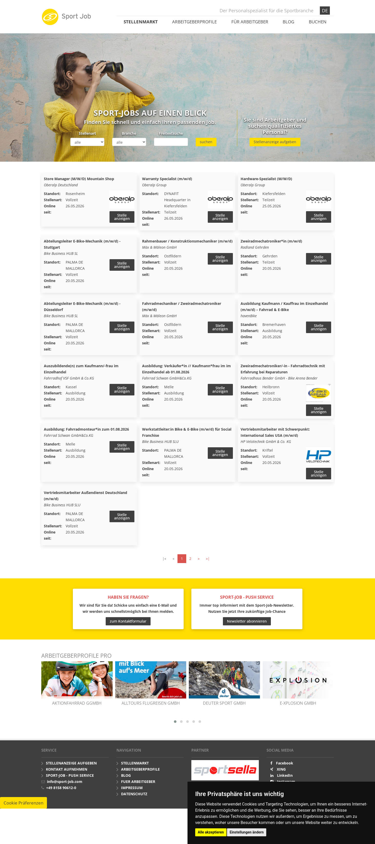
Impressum (132, 790)
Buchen (318, 22)
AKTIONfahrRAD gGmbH (77, 706)
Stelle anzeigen (122, 217)
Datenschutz (134, 796)
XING (281, 772)
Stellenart (87, 133)
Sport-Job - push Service (70, 778)
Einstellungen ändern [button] (247, 832)
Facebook (284, 766)
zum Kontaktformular (128, 624)
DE (325, 10)
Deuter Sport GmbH (224, 706)
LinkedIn (285, 778)
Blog (288, 22)
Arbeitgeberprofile (194, 22)
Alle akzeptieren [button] (211, 832)
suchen (206, 141)
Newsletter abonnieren (247, 624)
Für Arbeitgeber (249, 22)
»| (208, 561)
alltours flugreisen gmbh (151, 706)
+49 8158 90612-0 (61, 790)
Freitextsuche (171, 133)
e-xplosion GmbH (298, 706)
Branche (129, 133)
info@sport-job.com (64, 784)
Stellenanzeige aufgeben (275, 141)
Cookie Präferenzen (23, 806)
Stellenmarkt (141, 22)
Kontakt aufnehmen (66, 772)
